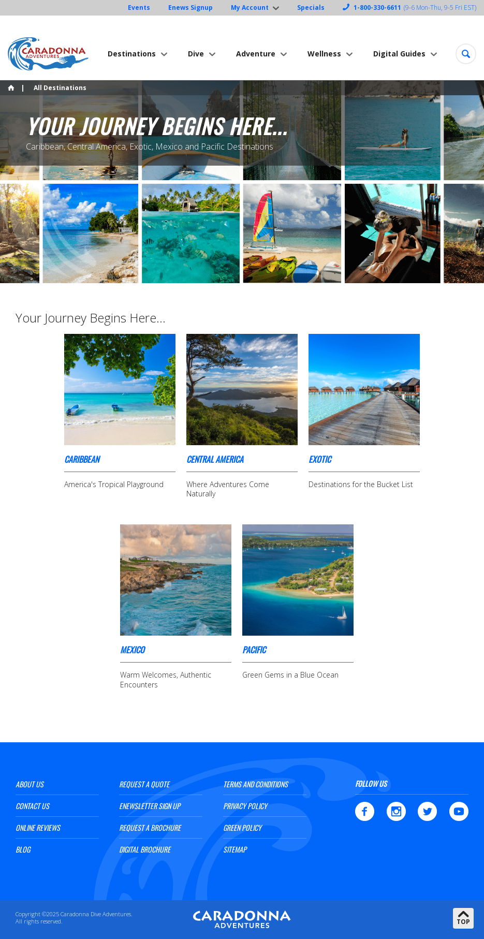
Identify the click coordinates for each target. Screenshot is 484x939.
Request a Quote (144, 784)
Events (139, 7)
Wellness (324, 53)
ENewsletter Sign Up (149, 805)
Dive (196, 53)
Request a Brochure (150, 827)
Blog (23, 849)
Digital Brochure (144, 849)
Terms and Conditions (255, 784)
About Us (29, 784)
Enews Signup (190, 7)
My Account (250, 7)
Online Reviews (38, 827)
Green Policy (242, 827)
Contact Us (32, 805)
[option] (242, 183)
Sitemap (234, 849)
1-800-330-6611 (377, 7)
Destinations (132, 53)
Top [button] (463, 921)
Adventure (255, 53)
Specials (311, 7)
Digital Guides (399, 53)
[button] (466, 53)
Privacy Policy (245, 805)
